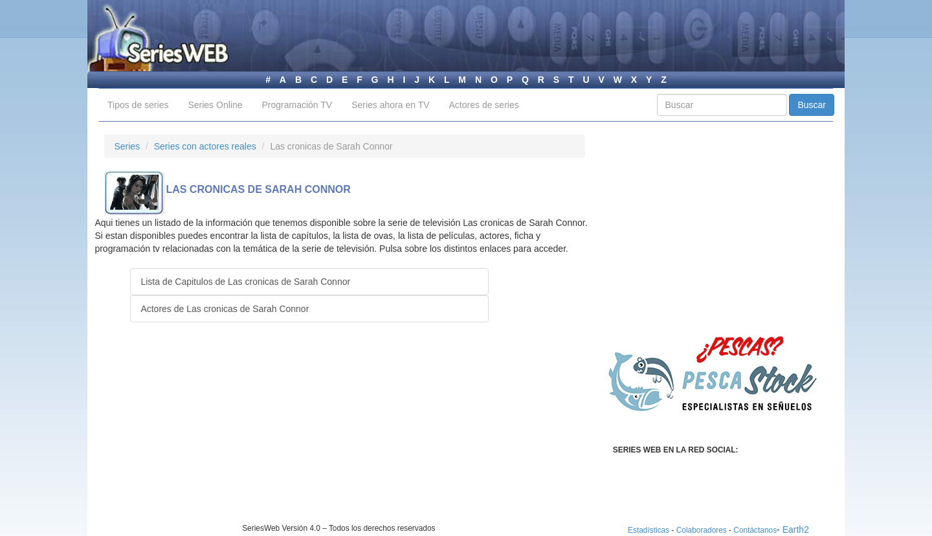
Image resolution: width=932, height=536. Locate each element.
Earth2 (795, 529)
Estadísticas (648, 530)
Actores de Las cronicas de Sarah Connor (224, 309)
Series (127, 146)
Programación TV (296, 105)
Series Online (215, 105)
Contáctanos (755, 530)
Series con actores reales (205, 146)
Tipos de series (137, 105)
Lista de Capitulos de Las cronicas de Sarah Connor (245, 281)
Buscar (811, 105)
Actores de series (484, 105)
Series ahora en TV (390, 105)
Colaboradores (701, 530)
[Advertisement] (213, 432)
